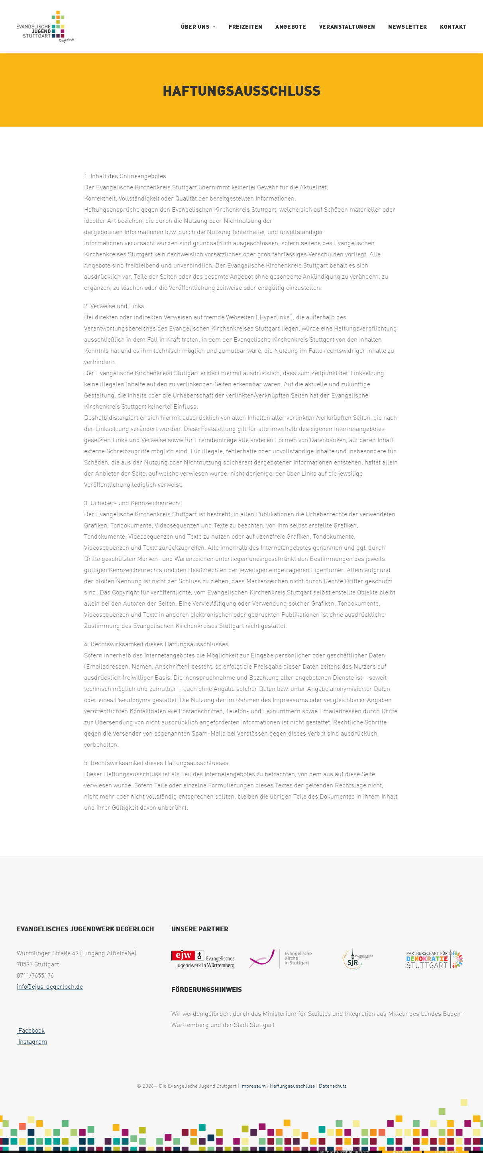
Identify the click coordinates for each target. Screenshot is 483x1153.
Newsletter (407, 26)
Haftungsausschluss (292, 1085)
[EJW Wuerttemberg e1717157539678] (202, 959)
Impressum (253, 1085)
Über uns (198, 26)
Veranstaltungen (347, 26)
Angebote (290, 26)
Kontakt (453, 26)
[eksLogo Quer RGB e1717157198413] (280, 958)
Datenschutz (333, 1085)
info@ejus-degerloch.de (50, 986)
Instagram (32, 1041)
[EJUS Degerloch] (45, 27)
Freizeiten (246, 26)
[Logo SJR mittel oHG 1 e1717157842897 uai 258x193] (357, 959)
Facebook (31, 1030)
